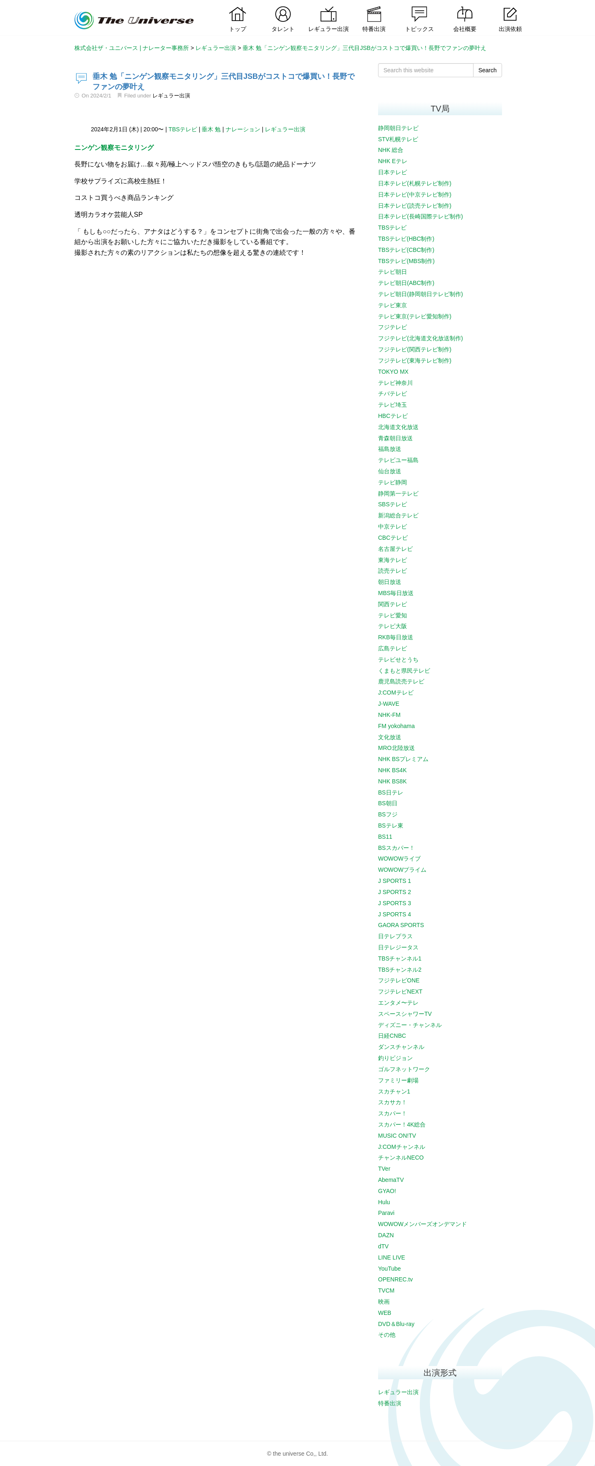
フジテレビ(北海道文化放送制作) (420, 338)
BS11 (385, 836)
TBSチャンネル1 (399, 958)
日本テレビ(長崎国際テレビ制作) (420, 216)
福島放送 (389, 449)
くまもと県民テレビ (404, 670)
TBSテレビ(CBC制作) (406, 250)
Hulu (384, 1202)
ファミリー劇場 (398, 1080)
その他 (386, 1334)
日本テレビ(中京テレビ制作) (414, 194)
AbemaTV (391, 1180)
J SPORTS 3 (394, 903)
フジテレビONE (398, 980)
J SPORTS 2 (394, 892)
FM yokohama (396, 726)
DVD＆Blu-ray (396, 1324)
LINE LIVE (391, 1257)
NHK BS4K (392, 770)
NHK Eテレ (392, 161)
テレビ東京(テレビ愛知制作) (414, 316)
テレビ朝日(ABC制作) (406, 283)
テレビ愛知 (392, 615)
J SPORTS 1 (394, 881)
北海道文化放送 (398, 427)
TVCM (386, 1290)
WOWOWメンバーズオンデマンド (422, 1224)
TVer (384, 1168)
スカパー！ (392, 1113)
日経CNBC (392, 1035)
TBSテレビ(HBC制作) (406, 238)
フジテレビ (392, 327)
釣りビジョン (395, 1058)
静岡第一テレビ (398, 493)
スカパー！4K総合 (402, 1124)
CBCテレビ (393, 537)
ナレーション (243, 129)
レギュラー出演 (171, 96)
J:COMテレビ (396, 692)
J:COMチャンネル (401, 1146)
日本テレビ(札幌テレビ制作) (414, 183)
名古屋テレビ (395, 549)
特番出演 (389, 1403)
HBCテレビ (393, 416)
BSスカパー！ (396, 847)
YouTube (389, 1268)
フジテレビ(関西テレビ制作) (414, 349)
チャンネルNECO (401, 1157)
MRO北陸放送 (396, 748)
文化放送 (389, 737)
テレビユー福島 (398, 460)
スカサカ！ (392, 1102)
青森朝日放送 (395, 438)
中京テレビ (392, 526)
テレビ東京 (392, 305)
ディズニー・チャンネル (410, 1025)
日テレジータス (398, 947)
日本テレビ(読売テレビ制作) (414, 205)
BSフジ (387, 814)
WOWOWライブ (399, 858)
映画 (384, 1301)
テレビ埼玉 (392, 404)
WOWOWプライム (402, 869)
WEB (384, 1312)
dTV (383, 1246)
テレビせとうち (398, 659)
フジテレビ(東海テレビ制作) (414, 360)
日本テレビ (392, 172)
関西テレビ (392, 604)
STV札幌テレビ (398, 139)
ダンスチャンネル (401, 1047)
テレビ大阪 (392, 626)
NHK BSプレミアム (403, 759)
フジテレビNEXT (400, 991)
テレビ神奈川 (395, 383)
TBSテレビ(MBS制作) (406, 261)
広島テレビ (392, 648)
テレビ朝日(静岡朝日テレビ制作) (420, 294)
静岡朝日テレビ (398, 128)
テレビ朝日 (392, 271)
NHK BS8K (392, 781)
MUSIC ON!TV (397, 1135)
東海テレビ (392, 560)
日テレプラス (395, 936)
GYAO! (387, 1191)
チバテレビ (392, 393)
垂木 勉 (211, 129)
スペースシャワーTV (405, 1014)
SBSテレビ (392, 504)
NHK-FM (389, 715)
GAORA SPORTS (401, 925)
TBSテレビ (183, 129)
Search (487, 70)
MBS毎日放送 (396, 593)
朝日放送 (389, 582)
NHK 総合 (390, 150)
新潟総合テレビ (398, 515)
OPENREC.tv (395, 1279)
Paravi (386, 1213)
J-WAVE (388, 703)
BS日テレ (390, 792)
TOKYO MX (393, 371)
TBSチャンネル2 (399, 969)
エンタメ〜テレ (398, 1002)
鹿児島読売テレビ (401, 681)
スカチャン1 (394, 1091)
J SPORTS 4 (394, 914)
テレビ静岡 (392, 482)
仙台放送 (389, 471)
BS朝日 (387, 803)
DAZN (386, 1235)
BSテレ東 (390, 825)
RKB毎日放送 (395, 637)
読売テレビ (392, 570)
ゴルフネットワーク (404, 1069)
